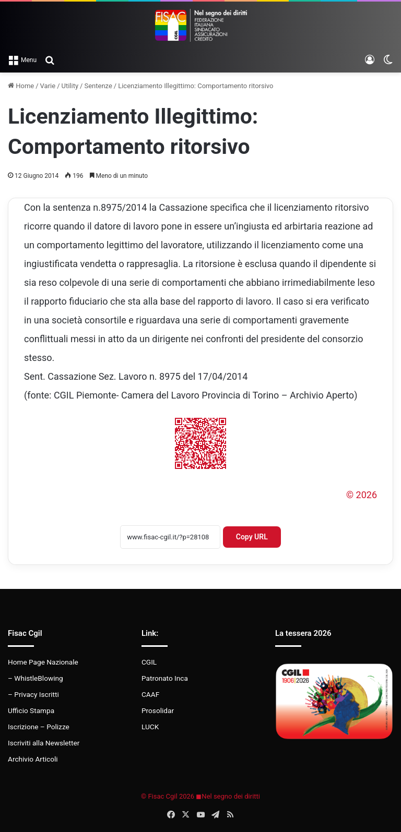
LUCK (150, 726)
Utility (70, 86)
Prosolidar (157, 710)
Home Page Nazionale (43, 662)
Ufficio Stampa (31, 710)
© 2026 (361, 494)
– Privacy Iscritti (33, 694)
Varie (48, 86)
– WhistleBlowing (35, 678)
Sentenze (98, 86)
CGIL (149, 662)
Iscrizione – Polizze (38, 726)
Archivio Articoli (33, 759)
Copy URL (252, 537)
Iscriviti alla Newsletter (43, 743)
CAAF (150, 694)
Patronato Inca (164, 678)
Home (21, 86)
